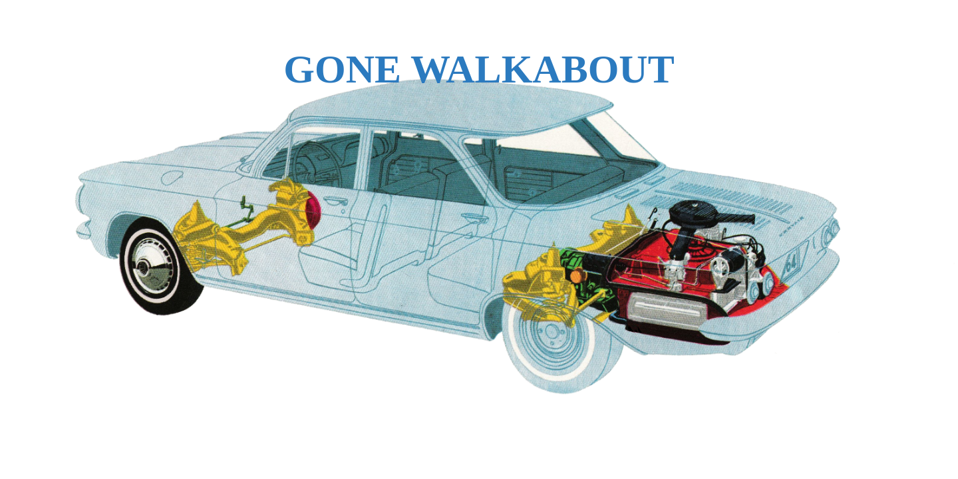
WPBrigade (920, 469)
